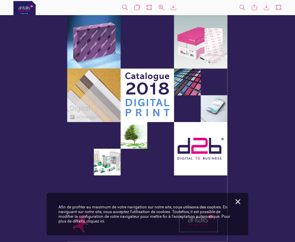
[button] (125, 7)
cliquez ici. (95, 221)
